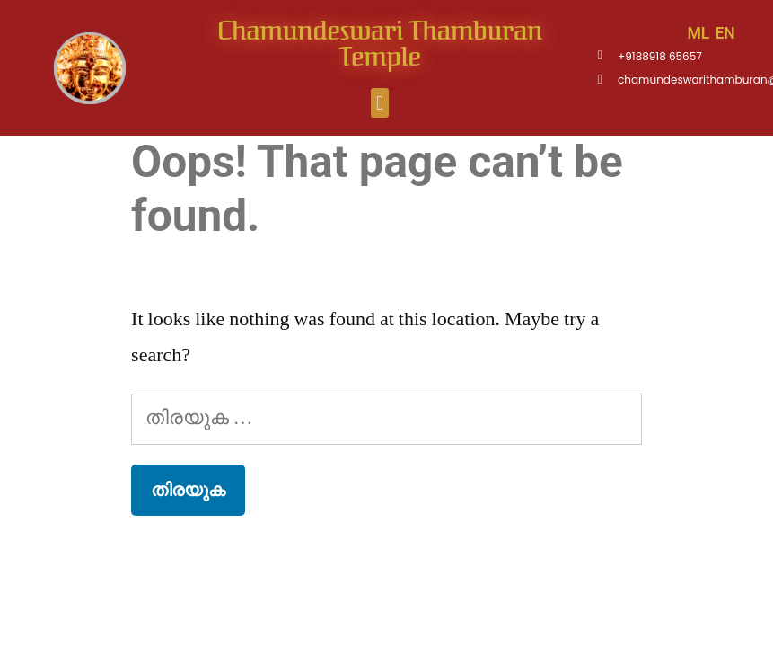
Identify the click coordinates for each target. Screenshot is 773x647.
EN (724, 33)
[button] (379, 103)
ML (698, 33)
